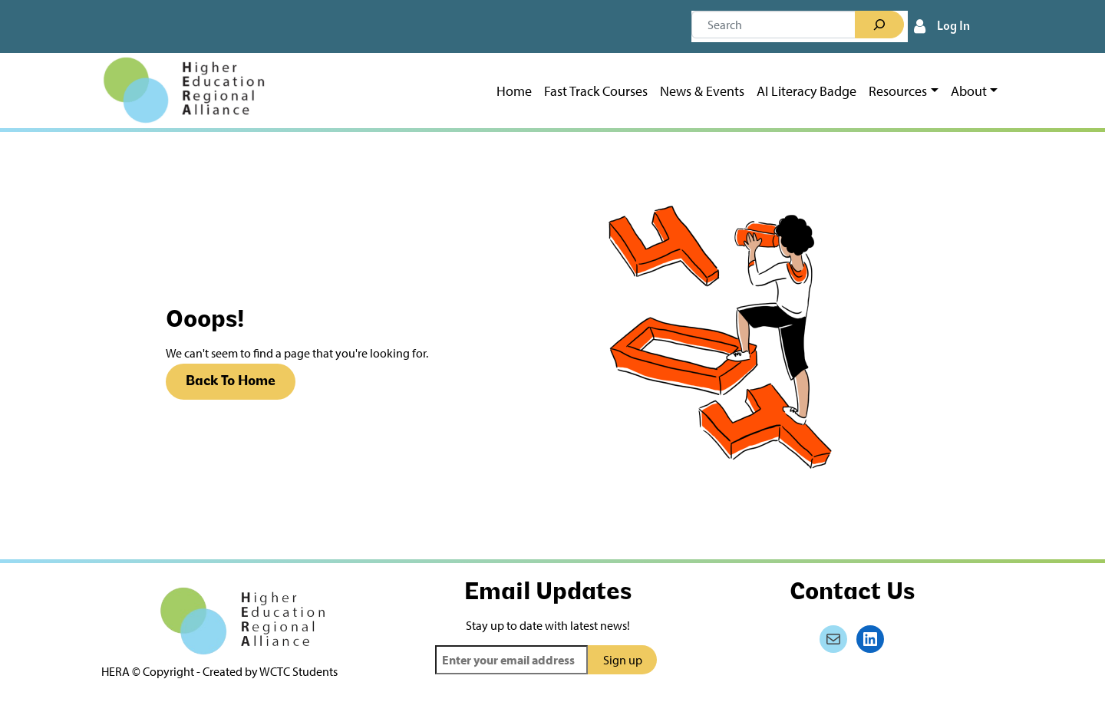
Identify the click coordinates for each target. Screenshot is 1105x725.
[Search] (879, 24)
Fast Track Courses (596, 91)
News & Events (702, 91)
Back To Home (230, 381)
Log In (953, 27)
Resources (898, 91)
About (969, 91)
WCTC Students (298, 671)
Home (514, 91)
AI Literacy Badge (806, 91)
